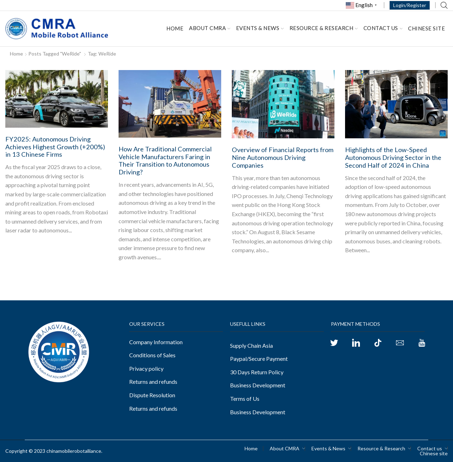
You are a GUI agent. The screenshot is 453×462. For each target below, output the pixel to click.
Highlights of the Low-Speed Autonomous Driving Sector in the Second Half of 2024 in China (393, 157)
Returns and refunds (153, 381)
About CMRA (209, 28)
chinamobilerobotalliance (73, 451)
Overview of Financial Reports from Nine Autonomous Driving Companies (282, 157)
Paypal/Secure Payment (259, 358)
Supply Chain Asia (251, 345)
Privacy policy (146, 368)
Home (174, 28)
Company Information (156, 342)
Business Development (257, 385)
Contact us (383, 28)
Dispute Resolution (152, 395)
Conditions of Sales (152, 355)
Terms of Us (244, 398)
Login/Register (409, 5)
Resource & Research (323, 28)
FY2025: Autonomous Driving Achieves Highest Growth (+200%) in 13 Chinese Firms (55, 146)
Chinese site (426, 28)
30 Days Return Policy (256, 372)
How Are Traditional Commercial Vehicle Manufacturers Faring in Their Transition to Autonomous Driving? (165, 160)
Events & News (260, 28)
